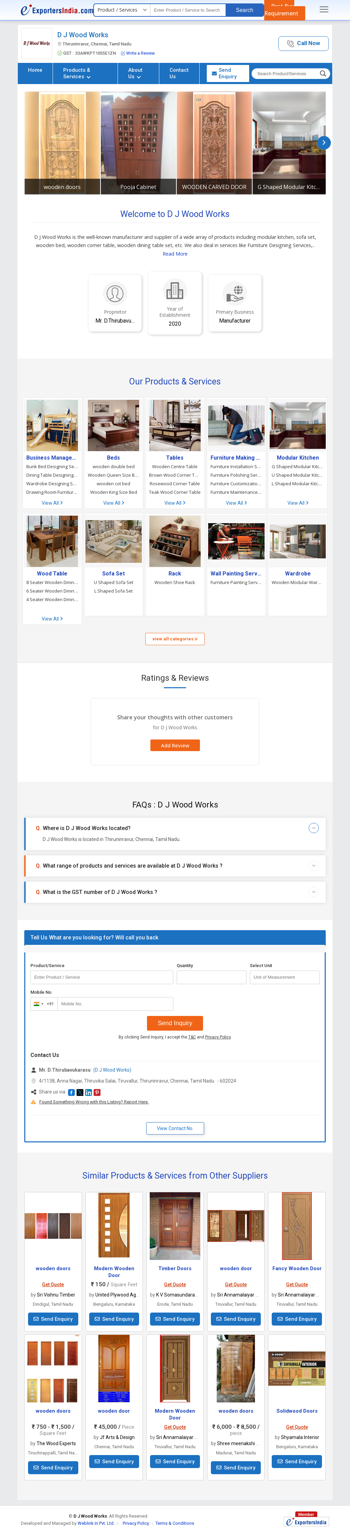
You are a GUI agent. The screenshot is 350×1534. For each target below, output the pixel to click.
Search (244, 10)
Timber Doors (174, 1268)
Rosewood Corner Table (175, 483)
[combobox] (42, 1004)
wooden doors (62, 187)
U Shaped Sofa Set (113, 582)
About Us (135, 73)
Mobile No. (41, 992)
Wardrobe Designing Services (52, 483)
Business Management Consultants (52, 458)
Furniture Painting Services (236, 582)
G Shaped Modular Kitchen (290, 187)
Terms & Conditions (175, 1523)
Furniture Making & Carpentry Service (236, 458)
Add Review (175, 745)
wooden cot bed (113, 483)
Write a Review (138, 53)
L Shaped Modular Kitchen (298, 483)
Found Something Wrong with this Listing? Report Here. (94, 1101)
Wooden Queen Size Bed (114, 475)
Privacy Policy (218, 1037)
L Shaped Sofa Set (113, 591)
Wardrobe (298, 574)
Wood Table (52, 574)
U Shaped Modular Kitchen (298, 475)
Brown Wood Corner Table (175, 475)
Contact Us (179, 73)
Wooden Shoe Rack (174, 582)
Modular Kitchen (298, 458)
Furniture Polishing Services (236, 475)
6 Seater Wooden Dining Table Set (52, 591)
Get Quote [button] (53, 1284)
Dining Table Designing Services (52, 475)
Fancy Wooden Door (297, 1268)
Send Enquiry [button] (224, 73)
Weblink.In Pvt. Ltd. (96, 1523)
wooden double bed (114, 466)
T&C (192, 1037)
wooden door (236, 1268)
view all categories (175, 638)
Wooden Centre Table (175, 466)
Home (35, 70)
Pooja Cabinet (138, 187)
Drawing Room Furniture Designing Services (52, 492)
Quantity (185, 965)
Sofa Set (113, 574)
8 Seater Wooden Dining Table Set (52, 582)
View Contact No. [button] (175, 1128)
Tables (175, 458)
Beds (113, 458)
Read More (175, 253)
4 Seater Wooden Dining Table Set (52, 599)
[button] (303, 44)
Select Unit (261, 965)
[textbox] (188, 10)
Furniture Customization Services (236, 483)
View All (52, 503)
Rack (175, 574)
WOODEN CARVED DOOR (214, 187)
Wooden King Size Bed (113, 492)
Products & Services (77, 73)
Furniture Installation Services (236, 466)
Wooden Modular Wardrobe (298, 582)
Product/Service (47, 965)
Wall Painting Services (236, 574)
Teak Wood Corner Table (175, 492)
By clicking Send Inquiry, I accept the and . (175, 1037)
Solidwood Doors (297, 1411)
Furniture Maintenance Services (236, 492)
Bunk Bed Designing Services (52, 466)
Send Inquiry (175, 1023)
